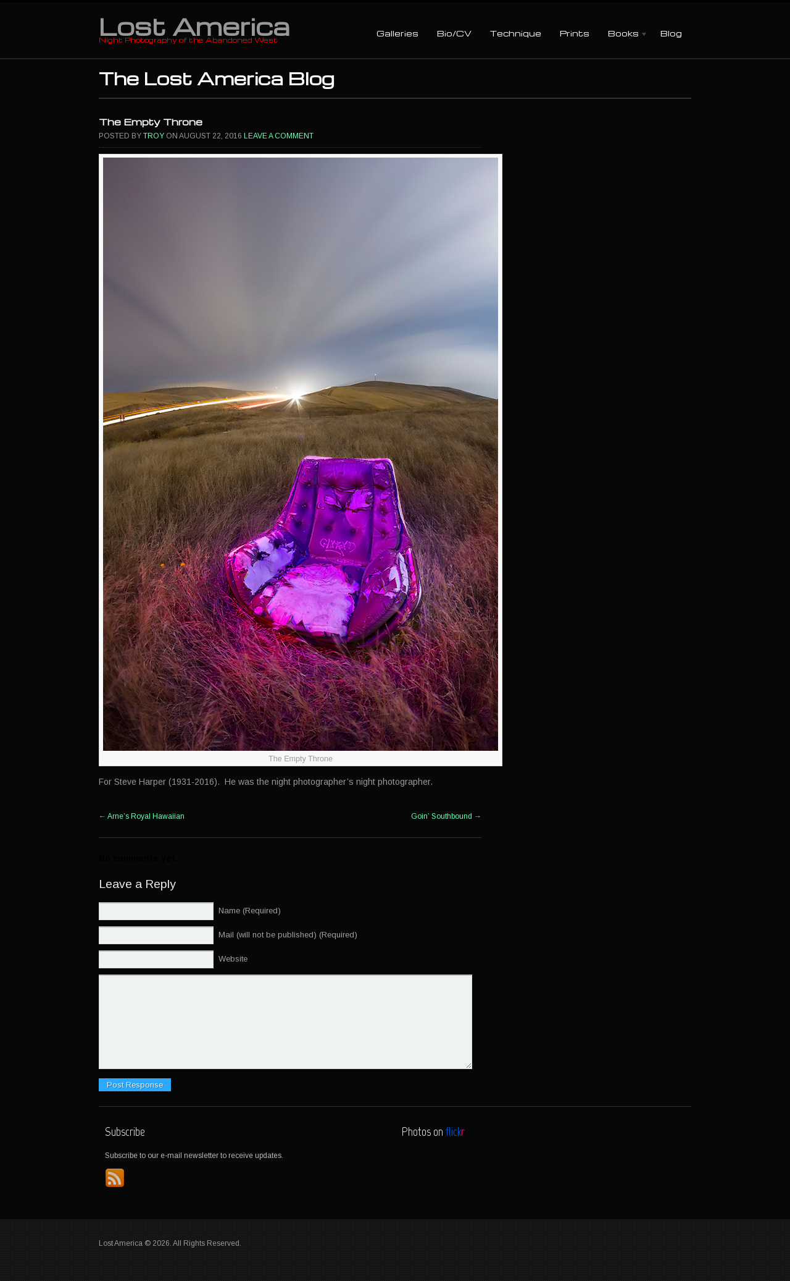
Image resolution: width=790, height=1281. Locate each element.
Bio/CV (454, 33)
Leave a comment (279, 136)
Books (623, 34)
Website (232, 958)
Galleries (397, 33)
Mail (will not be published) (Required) (287, 934)
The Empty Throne (150, 122)
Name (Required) (249, 910)
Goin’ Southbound (446, 816)
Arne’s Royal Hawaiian (142, 816)
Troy (153, 136)
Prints (574, 33)
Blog (671, 33)
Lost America (194, 26)
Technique (515, 33)
